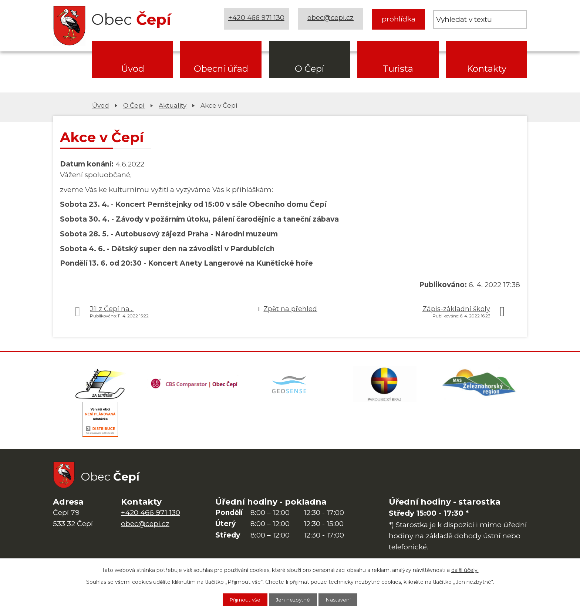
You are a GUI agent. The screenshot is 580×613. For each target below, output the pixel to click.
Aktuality (172, 105)
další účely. (465, 569)
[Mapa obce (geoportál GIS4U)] (290, 384)
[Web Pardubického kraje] (384, 384)
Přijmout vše (242, 599)
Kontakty (486, 68)
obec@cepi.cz (331, 19)
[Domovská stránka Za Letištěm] (100, 384)
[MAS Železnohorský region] (479, 384)
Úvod (132, 68)
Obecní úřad (221, 68)
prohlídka (398, 19)
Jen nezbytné (293, 599)
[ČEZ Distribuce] (100, 421)
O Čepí (309, 68)
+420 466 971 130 (257, 19)
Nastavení (341, 599)
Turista (397, 68)
